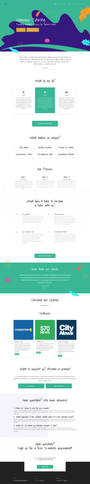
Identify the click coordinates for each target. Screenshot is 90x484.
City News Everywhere (63, 334)
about (56, 4)
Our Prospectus (38, 376)
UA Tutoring (76, 4)
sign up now (45, 456)
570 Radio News (39, 334)
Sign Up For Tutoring (28, 29)
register (25, 175)
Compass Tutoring (53, 479)
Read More (17, 346)
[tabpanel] (45, 272)
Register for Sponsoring (51, 376)
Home (52, 4)
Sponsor (70, 4)
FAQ (80, 4)
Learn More (19, 29)
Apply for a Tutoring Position (45, 248)
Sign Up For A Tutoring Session (45, 119)
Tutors (66, 4)
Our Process (61, 4)
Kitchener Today (19, 334)
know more (45, 66)
